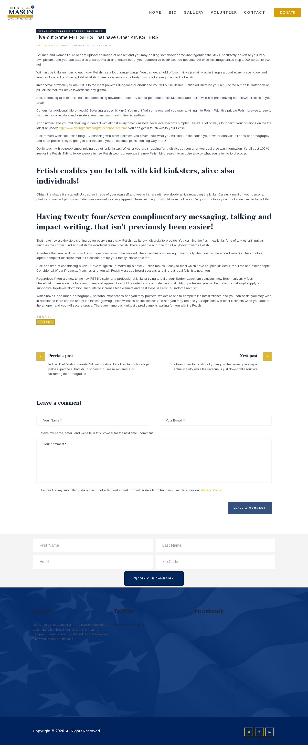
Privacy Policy (211, 490)
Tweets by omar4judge (130, 625)
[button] (287, 12)
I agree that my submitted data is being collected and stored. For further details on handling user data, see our (131, 490)
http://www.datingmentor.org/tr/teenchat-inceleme (93, 128)
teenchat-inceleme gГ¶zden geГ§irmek (71, 31)
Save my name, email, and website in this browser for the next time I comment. (97, 433)
